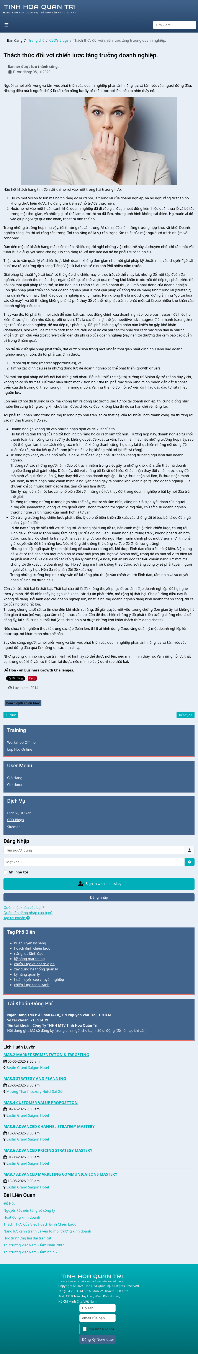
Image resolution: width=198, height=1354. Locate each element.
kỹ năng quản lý (27, 974)
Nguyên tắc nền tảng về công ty (29, 1210)
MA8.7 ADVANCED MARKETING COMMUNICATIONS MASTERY (60, 1174)
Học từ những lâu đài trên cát (27, 1238)
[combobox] (174, 25)
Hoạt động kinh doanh (21, 1217)
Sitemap (14, 826)
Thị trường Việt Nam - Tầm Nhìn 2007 (33, 1245)
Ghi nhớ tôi (18, 872)
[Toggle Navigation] (6, 25)
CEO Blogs (15, 819)
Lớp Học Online (19, 749)
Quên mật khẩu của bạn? (23, 907)
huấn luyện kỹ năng (30, 943)
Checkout (15, 784)
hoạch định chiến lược (23, 703)
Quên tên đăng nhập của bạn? (27, 912)
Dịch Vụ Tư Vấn (19, 813)
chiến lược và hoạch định (34, 964)
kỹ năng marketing (29, 958)
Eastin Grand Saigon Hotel (27, 1067)
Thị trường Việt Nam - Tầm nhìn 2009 (33, 1252)
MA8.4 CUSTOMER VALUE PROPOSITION (40, 1102)
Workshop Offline (21, 742)
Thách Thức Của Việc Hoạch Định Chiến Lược (39, 1224)
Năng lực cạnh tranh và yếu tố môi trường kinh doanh (47, 1231)
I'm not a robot (101, 1329)
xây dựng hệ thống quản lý (36, 969)
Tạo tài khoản (16, 918)
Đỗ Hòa (9, 1203)
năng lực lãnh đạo (28, 953)
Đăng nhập (99, 897)
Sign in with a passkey (99, 884)
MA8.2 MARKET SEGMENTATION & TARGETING (46, 1054)
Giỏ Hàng (14, 777)
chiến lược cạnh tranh (31, 984)
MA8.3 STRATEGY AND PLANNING (34, 1078)
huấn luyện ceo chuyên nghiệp (39, 979)
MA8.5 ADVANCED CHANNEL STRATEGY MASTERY (49, 1126)
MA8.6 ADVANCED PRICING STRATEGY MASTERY (47, 1150)
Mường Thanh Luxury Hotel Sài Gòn (35, 1091)
